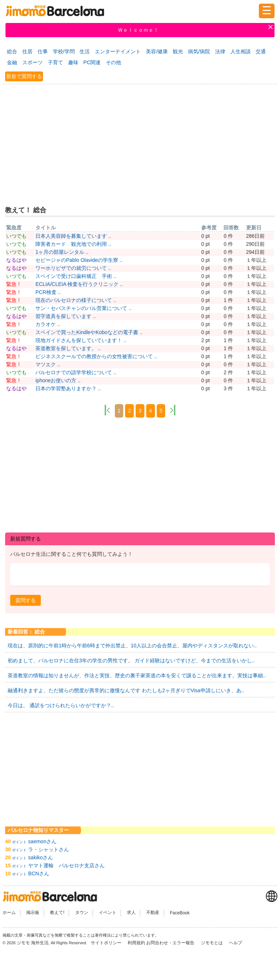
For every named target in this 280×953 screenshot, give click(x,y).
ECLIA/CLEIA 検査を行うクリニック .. (79, 284)
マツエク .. (47, 364)
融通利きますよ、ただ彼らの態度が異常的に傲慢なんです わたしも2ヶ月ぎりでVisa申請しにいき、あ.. (126, 690)
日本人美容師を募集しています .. (73, 236)
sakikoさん (40, 857)
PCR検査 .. (48, 292)
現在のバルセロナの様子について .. (75, 300)
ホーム (9, 912)
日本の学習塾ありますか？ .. (68, 388)
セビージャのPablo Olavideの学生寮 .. (78, 260)
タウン (81, 912)
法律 (220, 51)
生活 (84, 51)
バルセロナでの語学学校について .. (75, 372)
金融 (12, 62)
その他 (113, 62)
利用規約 (136, 942)
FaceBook (180, 912)
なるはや (16, 260)
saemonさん (42, 841)
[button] (25, 600)
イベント (107, 912)
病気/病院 (199, 51)
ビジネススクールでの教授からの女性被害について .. (96, 356)
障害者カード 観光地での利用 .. (73, 244)
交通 (261, 51)
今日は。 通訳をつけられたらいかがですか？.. (61, 705)
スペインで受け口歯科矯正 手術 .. (75, 276)
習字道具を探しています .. (65, 316)
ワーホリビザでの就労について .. (73, 268)
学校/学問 (64, 51)
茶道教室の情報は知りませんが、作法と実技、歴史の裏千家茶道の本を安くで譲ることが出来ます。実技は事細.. (137, 675)
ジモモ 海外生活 (32, 942)
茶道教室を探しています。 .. (68, 348)
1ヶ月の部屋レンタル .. (61, 252)
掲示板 (32, 912)
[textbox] (140, 574)
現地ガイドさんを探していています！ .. (81, 340)
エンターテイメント (118, 51)
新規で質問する (24, 76)
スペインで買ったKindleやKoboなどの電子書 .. (88, 332)
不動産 (152, 912)
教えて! (57, 912)
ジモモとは (212, 942)
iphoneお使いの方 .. (58, 380)
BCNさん (38, 873)
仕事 (43, 51)
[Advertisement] (140, 140)
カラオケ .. (47, 324)
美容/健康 (157, 51)
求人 (131, 912)
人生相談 (240, 51)
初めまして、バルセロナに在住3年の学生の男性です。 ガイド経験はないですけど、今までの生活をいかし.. (131, 660)
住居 (27, 51)
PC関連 (92, 62)
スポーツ (32, 62)
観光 (178, 51)
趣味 (73, 62)
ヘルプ (235, 942)
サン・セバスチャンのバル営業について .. (83, 308)
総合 (12, 51)
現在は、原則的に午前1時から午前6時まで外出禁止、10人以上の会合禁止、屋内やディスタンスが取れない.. (132, 645)
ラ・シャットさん (48, 849)
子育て (55, 62)
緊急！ (14, 284)
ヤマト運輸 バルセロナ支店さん (66, 865)
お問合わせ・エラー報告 (170, 942)
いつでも (16, 236)
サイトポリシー (106, 942)
